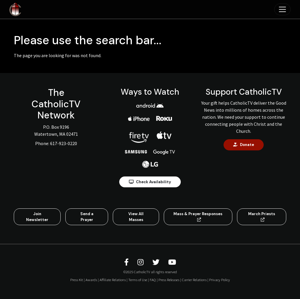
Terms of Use (137, 279)
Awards (91, 279)
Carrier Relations (194, 279)
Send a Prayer (86, 216)
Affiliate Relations (113, 279)
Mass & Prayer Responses (197, 216)
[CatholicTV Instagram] (141, 262)
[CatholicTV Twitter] (156, 262)
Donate (243, 144)
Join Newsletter (37, 216)
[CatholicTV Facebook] (127, 262)
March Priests (261, 216)
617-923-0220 (63, 143)
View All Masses (136, 216)
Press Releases (168, 279)
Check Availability (150, 181)
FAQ (153, 279)
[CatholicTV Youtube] (172, 262)
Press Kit (76, 279)
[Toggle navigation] (282, 9)
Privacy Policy (219, 279)
